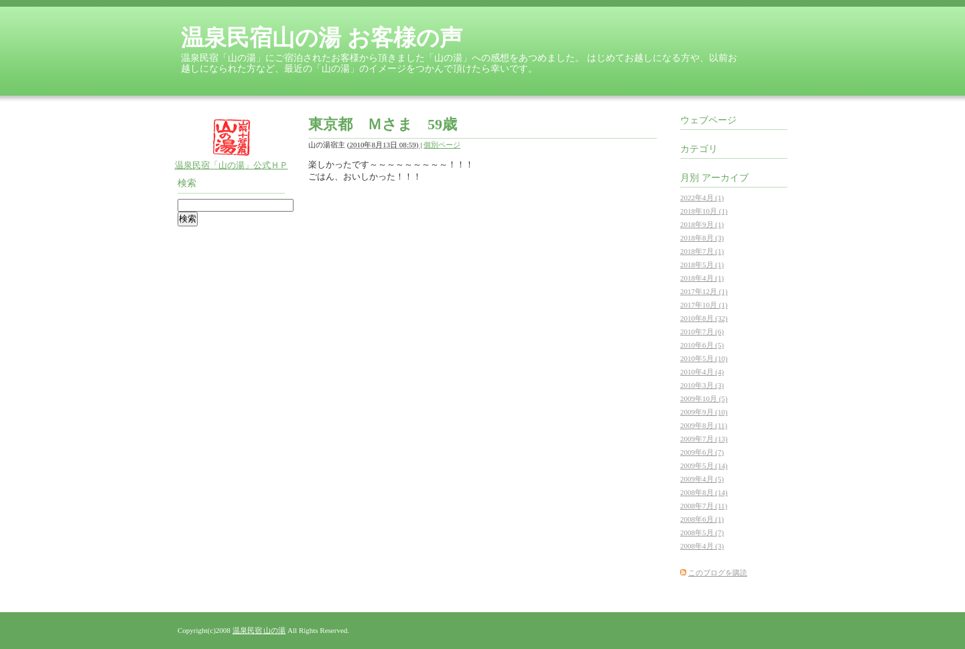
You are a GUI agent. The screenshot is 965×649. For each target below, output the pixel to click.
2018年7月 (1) (702, 251)
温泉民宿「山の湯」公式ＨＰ (231, 165)
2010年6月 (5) (702, 345)
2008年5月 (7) (702, 532)
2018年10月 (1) (704, 211)
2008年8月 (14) (704, 492)
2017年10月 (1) (704, 305)
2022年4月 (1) (702, 198)
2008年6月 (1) (702, 519)
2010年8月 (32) (704, 318)
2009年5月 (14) (704, 465)
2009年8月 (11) (703, 425)
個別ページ (442, 145)
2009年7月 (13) (704, 439)
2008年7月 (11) (703, 506)
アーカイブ (725, 178)
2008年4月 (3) (702, 546)
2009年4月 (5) (702, 479)
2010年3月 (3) (702, 385)
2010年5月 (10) (704, 358)
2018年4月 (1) (702, 278)
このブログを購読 (717, 573)
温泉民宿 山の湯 (259, 630)
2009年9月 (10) (704, 412)
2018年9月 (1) (702, 224)
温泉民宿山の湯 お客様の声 (321, 37)
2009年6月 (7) (702, 452)
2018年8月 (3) (702, 238)
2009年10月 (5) (704, 398)
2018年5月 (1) (702, 265)
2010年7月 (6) (702, 332)
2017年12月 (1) (704, 291)
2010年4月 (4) (702, 372)
